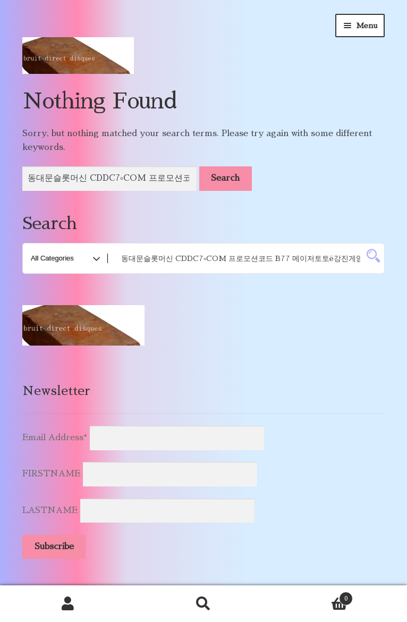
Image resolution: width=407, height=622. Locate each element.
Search (203, 604)
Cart (312, 597)
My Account (67, 604)
